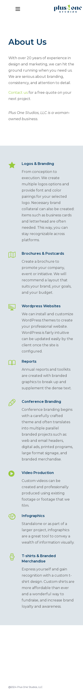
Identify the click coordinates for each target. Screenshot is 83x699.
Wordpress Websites (41, 306)
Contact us (18, 92)
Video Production (38, 473)
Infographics (33, 516)
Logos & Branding (38, 164)
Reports (29, 361)
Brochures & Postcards (43, 253)
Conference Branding (41, 401)
